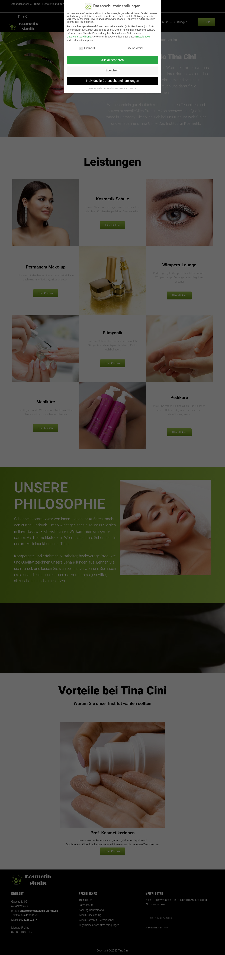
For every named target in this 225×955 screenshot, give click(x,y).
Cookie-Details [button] (95, 88)
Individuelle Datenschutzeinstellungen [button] (112, 81)
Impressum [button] (131, 88)
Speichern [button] (112, 70)
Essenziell (87, 48)
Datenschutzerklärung (79, 36)
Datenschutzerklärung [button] (114, 88)
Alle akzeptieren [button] (112, 60)
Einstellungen (142, 36)
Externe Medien (132, 48)
